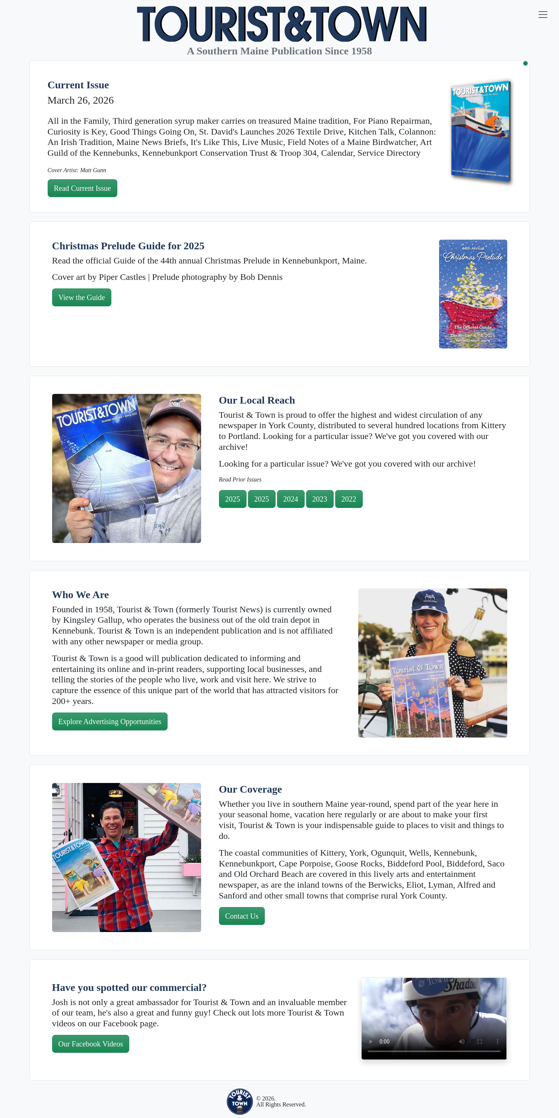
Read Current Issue (82, 188)
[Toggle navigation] (543, 14)
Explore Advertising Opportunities (110, 721)
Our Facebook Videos (90, 1044)
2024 (290, 499)
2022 (349, 499)
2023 (319, 499)
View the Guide (81, 297)
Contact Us (241, 916)
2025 (232, 499)
